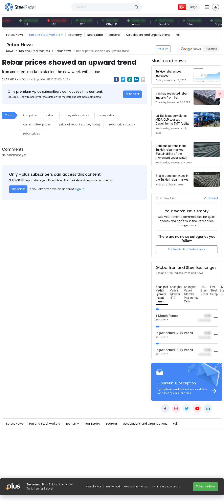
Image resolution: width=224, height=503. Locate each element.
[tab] (162, 294)
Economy (75, 35)
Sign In (79, 189)
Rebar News (63, 51)
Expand (211, 198)
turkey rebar (106, 115)
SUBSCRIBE (132, 94)
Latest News (14, 35)
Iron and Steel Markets (44, 35)
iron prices (30, 115)
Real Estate (95, 35)
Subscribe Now (205, 486)
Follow (163, 49)
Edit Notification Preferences (186, 249)
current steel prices (37, 124)
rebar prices (31, 134)
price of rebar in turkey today (79, 124)
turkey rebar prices (76, 115)
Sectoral (114, 35)
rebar (50, 115)
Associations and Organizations (148, 35)
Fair (178, 35)
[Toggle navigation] (215, 7)
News (10, 51)
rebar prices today (122, 124)
